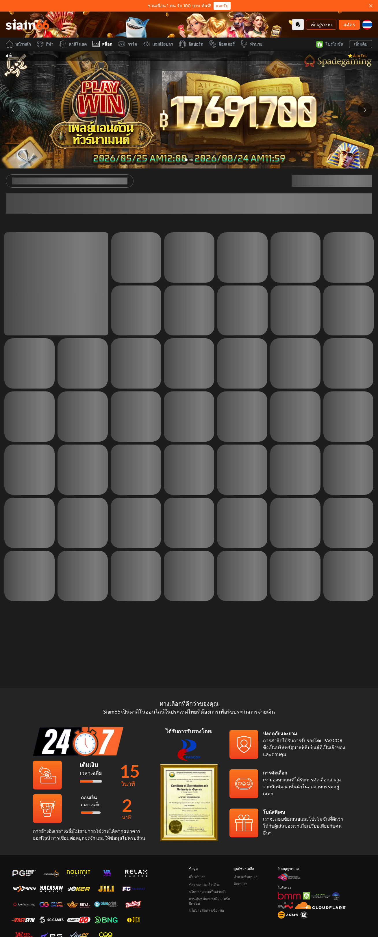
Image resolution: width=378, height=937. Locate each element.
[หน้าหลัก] (27, 25)
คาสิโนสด (73, 44)
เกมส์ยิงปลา (158, 44)
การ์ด (127, 44)
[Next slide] (365, 109)
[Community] (298, 24)
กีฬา (44, 44)
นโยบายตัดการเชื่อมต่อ (206, 875)
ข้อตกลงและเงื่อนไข (204, 850)
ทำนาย (251, 44)
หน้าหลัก (18, 44)
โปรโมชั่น (329, 44)
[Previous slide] (13, 109)
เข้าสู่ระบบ (321, 24)
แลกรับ (222, 5)
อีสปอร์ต (191, 44)
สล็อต (102, 44)
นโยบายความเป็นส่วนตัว (208, 857)
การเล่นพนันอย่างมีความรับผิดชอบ (209, 866)
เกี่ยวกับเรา (197, 842)
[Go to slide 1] (186, 159)
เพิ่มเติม (360, 44)
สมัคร (349, 24)
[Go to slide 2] (191, 159)
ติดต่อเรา (240, 849)
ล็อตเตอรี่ (222, 44)
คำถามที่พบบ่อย (245, 842)
